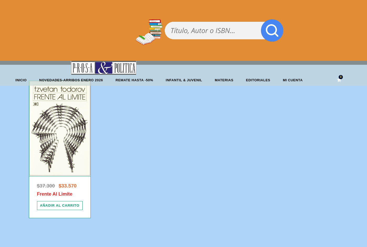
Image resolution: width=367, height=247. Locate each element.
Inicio (21, 80)
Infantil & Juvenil (184, 80)
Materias (224, 80)
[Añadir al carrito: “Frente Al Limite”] (60, 205)
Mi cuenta (293, 80)
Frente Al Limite (54, 194)
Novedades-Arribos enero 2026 (71, 80)
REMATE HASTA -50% (134, 80)
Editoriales (258, 80)
